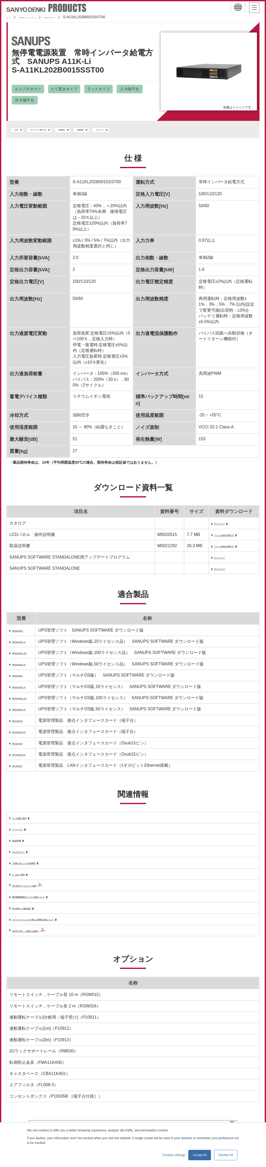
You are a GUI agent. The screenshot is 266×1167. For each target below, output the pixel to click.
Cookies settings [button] (173, 1155)
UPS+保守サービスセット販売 (40, 891)
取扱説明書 (22, 845)
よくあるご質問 (26, 880)
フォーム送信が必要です (223, 537)
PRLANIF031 (24, 769)
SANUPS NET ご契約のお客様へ (44, 938)
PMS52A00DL (25, 633)
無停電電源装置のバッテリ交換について (49, 903)
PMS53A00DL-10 (28, 690)
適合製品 (97, 130)
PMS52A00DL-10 (28, 644)
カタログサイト (26, 857)
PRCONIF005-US (28, 735)
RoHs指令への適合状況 (34, 915)
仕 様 (20, 130)
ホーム (11, 17)
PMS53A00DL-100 (29, 701)
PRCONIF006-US (28, 757)
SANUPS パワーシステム (45, 17)
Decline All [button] (225, 1155)
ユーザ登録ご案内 (28, 821)
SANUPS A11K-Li (88, 17)
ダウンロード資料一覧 (57, 130)
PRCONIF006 (25, 746)
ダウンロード (212, 525)
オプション (158, 130)
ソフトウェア (24, 833)
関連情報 (126, 130)
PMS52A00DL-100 (29, 656)
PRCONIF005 (25, 724)
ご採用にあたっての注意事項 (39, 869)
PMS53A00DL (25, 679)
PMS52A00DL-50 (28, 667)
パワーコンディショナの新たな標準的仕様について (60, 927)
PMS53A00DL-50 (28, 712)
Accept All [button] (200, 1155)
